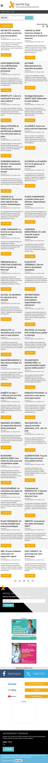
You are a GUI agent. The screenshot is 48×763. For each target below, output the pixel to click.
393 (15, 581)
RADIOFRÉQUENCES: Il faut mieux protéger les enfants (11, 362)
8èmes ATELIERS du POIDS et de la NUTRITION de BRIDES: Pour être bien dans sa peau (11, 131)
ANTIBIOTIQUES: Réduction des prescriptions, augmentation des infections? (33, 300)
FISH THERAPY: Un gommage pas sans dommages (33, 554)
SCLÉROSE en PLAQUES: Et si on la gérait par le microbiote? (36, 164)
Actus (7, 12)
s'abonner (8, 749)
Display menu (2, 5)
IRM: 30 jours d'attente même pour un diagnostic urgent (11, 554)
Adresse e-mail (7, 598)
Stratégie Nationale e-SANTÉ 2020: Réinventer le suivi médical (36, 98)
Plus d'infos (27, 757)
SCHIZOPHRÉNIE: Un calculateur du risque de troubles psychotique (11, 491)
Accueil (3, 12)
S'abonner (8, 605)
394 (20, 581)
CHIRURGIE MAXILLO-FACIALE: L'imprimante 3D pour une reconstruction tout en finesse (11, 166)
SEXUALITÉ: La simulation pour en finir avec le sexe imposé (11, 332)
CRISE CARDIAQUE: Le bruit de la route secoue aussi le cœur (11, 232)
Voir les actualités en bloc (47, 26)
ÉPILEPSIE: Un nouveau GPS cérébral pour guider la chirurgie (36, 332)
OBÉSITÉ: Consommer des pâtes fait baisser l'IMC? (35, 523)
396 (28, 581)
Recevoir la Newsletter (24, 668)
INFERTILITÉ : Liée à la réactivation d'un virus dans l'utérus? (11, 98)
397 (33, 581)
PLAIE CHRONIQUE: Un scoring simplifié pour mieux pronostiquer (11, 523)
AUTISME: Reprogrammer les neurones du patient (33, 66)
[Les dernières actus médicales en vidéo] (24, 722)
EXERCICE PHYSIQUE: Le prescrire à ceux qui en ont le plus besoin (36, 395)
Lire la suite (6, 55)
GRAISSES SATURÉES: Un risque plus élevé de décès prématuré (11, 425)
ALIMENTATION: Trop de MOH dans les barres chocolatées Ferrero (36, 458)
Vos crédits (36, 690)
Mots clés (4, 18)
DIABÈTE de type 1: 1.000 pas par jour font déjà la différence (11, 395)
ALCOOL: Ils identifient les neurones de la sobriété (11, 297)
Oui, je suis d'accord (7, 760)
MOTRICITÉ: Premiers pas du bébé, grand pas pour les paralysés (11, 33)
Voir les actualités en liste (43, 26)
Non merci (18, 760)
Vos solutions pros (36, 696)
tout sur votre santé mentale (36, 684)
